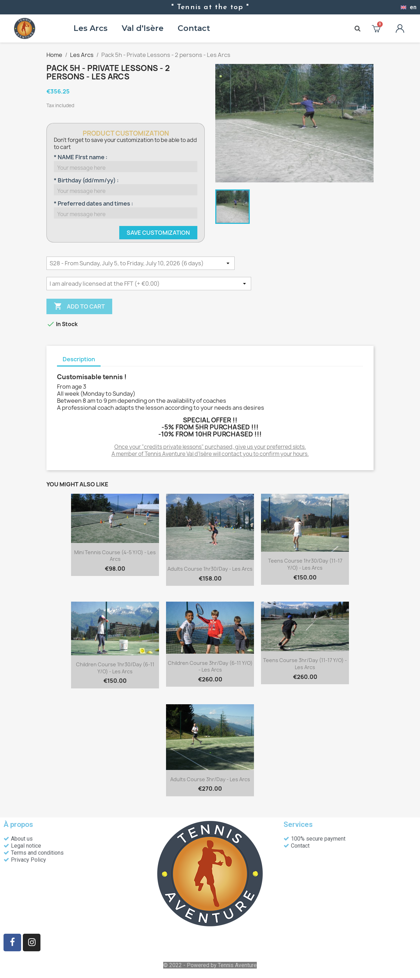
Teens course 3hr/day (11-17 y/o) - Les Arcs (305, 664)
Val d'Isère (143, 28)
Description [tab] (79, 359)
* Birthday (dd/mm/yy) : (86, 180)
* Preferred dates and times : (93, 203)
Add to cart (79, 306)
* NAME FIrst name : (80, 157)
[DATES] (140, 263)
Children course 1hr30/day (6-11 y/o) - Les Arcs (115, 668)
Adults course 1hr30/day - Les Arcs (210, 568)
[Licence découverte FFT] (148, 283)
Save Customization (158, 233)
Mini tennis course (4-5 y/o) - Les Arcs (115, 556)
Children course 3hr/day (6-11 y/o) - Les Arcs (210, 666)
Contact (194, 28)
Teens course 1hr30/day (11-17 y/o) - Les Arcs (305, 564)
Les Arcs (91, 28)
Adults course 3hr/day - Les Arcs (210, 779)
